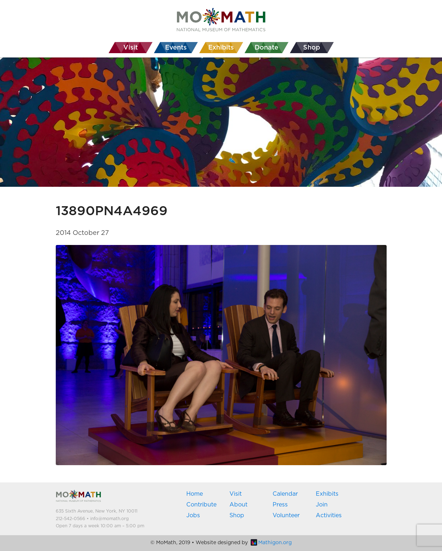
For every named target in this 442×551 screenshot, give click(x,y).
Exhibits (327, 494)
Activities (329, 515)
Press (280, 505)
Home (194, 494)
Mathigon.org (271, 542)
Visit (235, 494)
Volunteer (286, 515)
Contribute (201, 505)
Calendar (285, 494)
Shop (236, 515)
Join (322, 505)
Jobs (193, 515)
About (238, 505)
